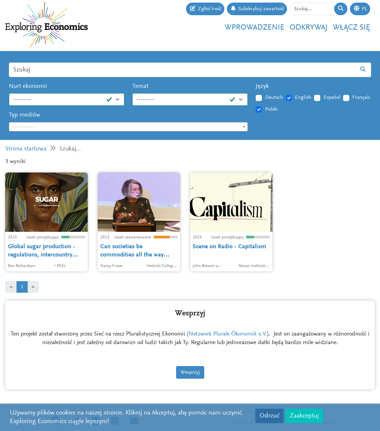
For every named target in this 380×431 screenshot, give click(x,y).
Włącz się (351, 28)
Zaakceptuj (304, 416)
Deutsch (274, 97)
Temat (140, 86)
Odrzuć (269, 416)
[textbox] (128, 127)
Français (361, 97)
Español (332, 97)
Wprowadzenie (254, 28)
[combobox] (128, 126)
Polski (271, 109)
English (303, 97)
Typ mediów (24, 115)
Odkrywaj (309, 28)
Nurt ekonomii (28, 86)
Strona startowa (26, 149)
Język (262, 86)
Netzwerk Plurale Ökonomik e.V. (228, 334)
